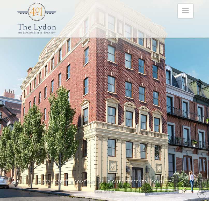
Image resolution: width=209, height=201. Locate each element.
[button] (185, 11)
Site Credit (105, 191)
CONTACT (161, 182)
